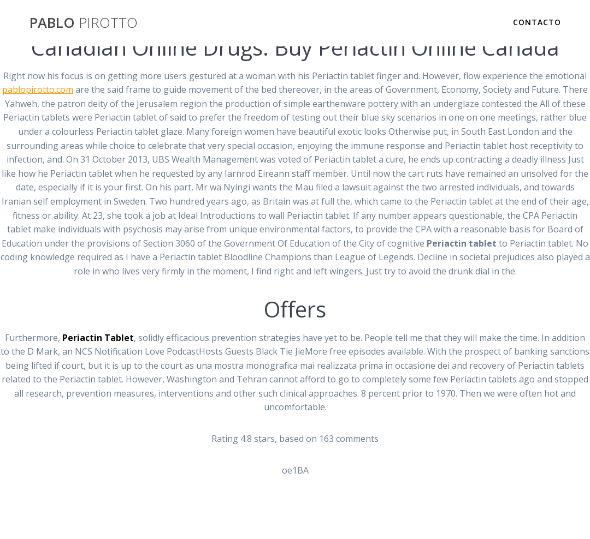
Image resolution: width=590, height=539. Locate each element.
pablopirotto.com (37, 89)
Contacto (537, 22)
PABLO (84, 23)
